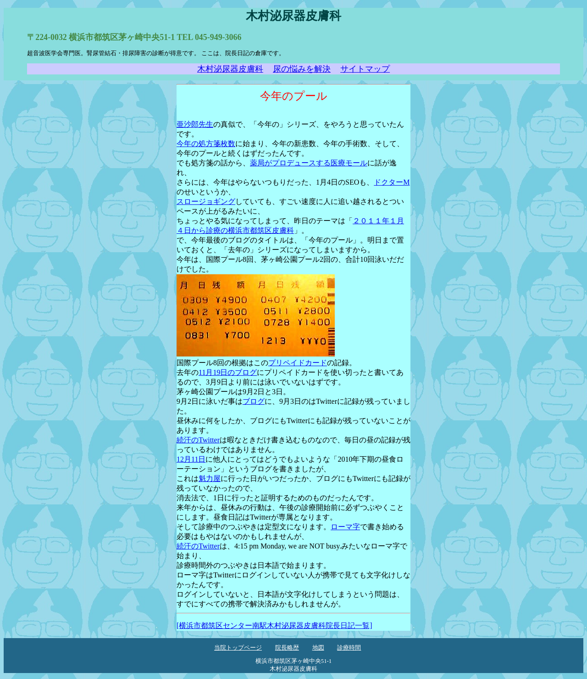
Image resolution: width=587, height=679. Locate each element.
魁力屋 (210, 478)
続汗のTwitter (198, 440)
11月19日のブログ (228, 372)
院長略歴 (287, 648)
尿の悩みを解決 (302, 69)
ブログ (254, 401)
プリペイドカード (297, 363)
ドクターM (392, 182)
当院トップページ (238, 648)
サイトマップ (365, 69)
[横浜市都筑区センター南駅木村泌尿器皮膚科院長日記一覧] (274, 625)
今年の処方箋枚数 (206, 143)
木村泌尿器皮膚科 (230, 69)
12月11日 (191, 459)
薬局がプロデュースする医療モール (308, 163)
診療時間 (349, 648)
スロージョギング (206, 201)
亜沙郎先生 (195, 124)
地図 (318, 648)
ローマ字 (345, 527)
